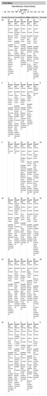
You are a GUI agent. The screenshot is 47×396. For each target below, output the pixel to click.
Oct (39, 12)
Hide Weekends (17, 6)
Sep (35, 12)
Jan (5, 12)
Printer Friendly (29, 6)
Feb (9, 12)
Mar (12, 12)
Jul (28, 12)
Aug (31, 12)
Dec (22, 13)
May (20, 12)
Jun (24, 12)
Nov (42, 12)
